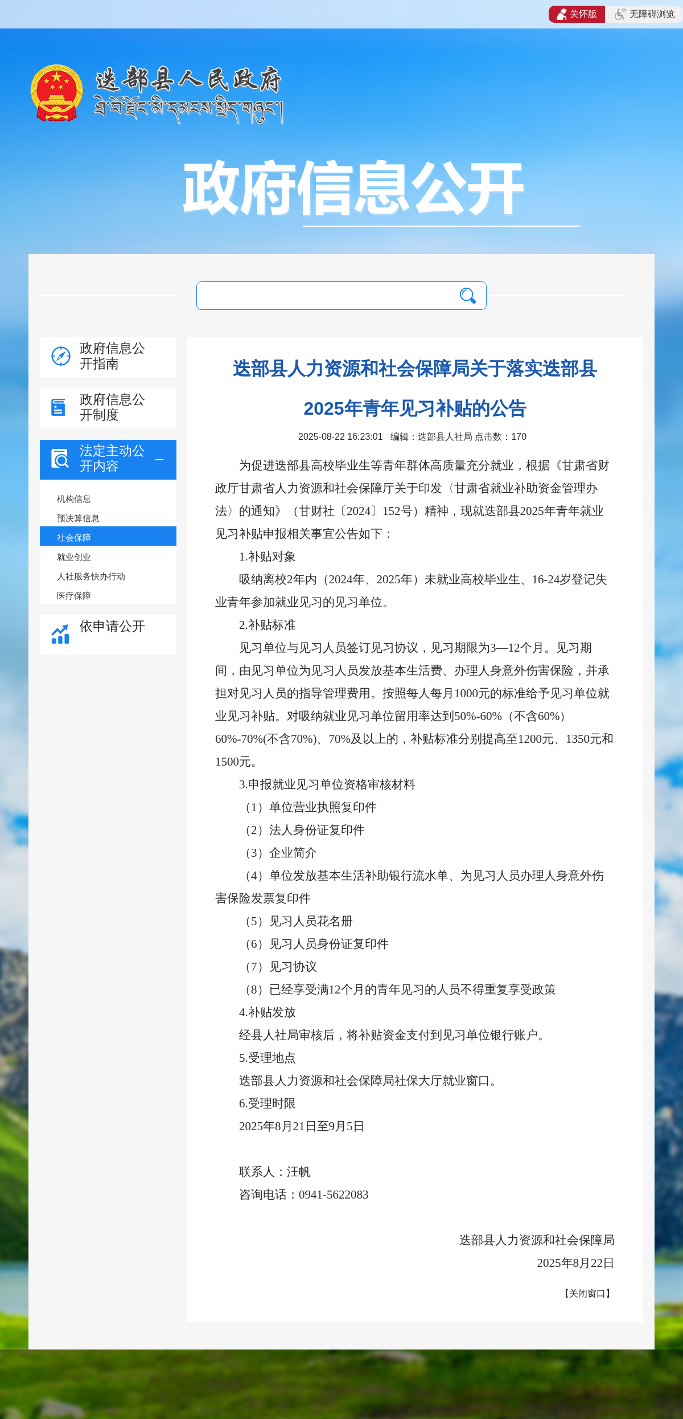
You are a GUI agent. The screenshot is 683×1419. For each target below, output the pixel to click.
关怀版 (577, 14)
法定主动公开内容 (112, 458)
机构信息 (74, 499)
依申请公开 (112, 626)
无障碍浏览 (645, 14)
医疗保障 (74, 595)
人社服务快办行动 (91, 576)
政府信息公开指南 (112, 356)
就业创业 (74, 557)
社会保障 (74, 537)
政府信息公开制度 (112, 407)
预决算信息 (78, 518)
